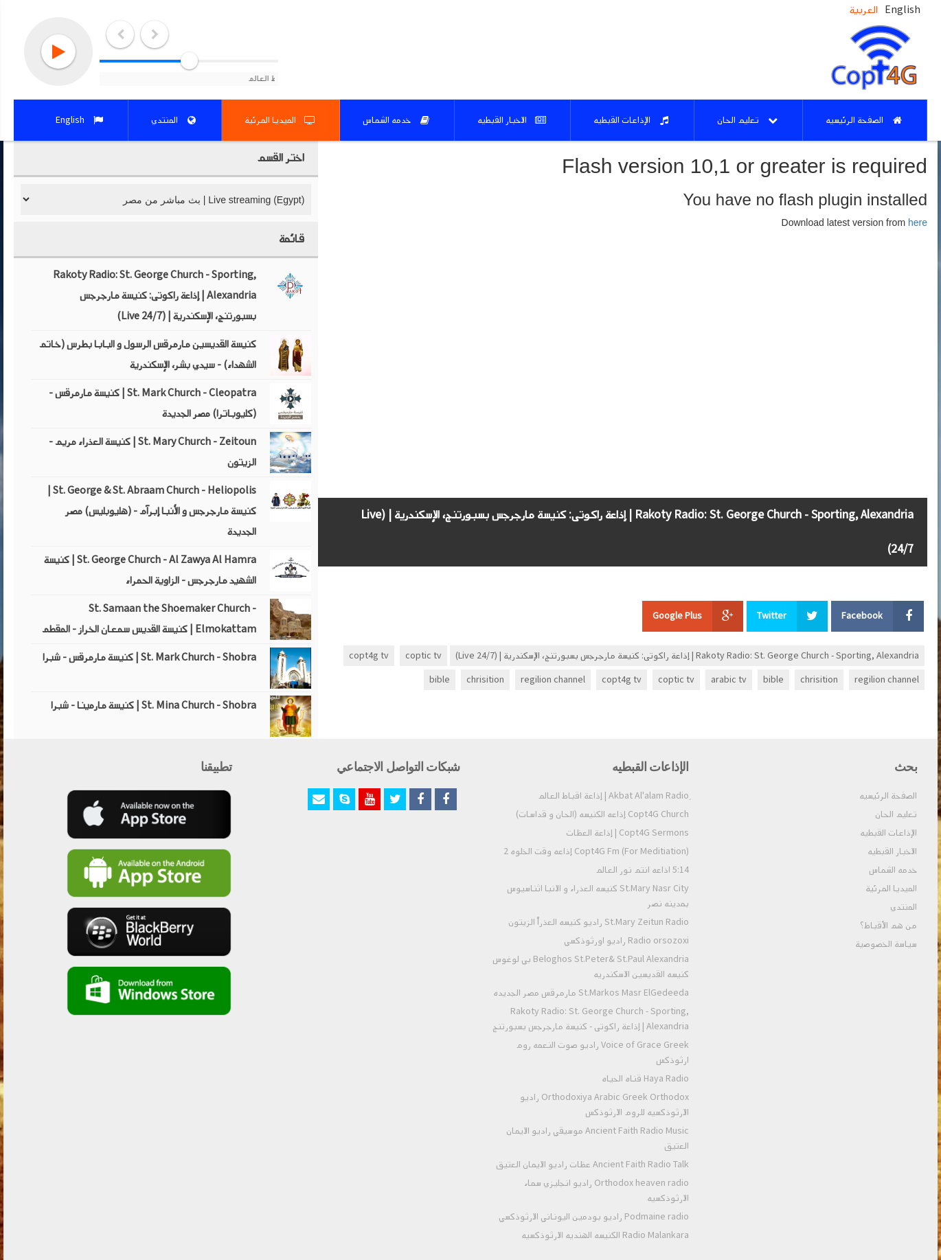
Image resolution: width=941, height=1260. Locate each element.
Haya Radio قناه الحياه (645, 1079)
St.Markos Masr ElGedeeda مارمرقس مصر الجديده (591, 993)
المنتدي (903, 907)
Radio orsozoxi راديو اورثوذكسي (626, 941)
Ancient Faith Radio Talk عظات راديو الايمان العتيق (592, 1164)
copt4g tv (369, 656)
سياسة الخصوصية (886, 944)
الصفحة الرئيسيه (888, 796)
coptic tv (423, 656)
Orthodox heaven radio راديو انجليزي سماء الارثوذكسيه (606, 1190)
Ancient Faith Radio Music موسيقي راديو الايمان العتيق (597, 1138)
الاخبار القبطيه (892, 851)
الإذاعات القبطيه (888, 833)
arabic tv (729, 680)
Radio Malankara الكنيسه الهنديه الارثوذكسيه (605, 1235)
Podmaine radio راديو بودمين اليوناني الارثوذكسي (594, 1217)
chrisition (819, 680)
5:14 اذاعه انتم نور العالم (642, 870)
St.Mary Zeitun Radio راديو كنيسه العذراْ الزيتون (598, 922)
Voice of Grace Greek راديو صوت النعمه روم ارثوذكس (602, 1052)
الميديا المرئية (891, 888)
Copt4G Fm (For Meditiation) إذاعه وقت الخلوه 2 (596, 851)
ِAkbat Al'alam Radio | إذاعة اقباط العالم (613, 796)
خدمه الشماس (893, 870)
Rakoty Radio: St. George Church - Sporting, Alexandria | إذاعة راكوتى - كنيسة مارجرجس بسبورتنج (590, 1019)
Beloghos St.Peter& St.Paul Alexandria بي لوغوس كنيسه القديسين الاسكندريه (590, 967)
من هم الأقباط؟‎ (888, 925)
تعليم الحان (896, 814)
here (917, 222)
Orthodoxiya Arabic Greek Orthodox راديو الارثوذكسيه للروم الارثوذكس (604, 1105)
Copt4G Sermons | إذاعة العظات (627, 833)
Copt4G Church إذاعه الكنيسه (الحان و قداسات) (602, 814)
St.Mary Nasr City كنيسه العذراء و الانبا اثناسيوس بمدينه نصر (598, 896)
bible (773, 680)
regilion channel (886, 680)
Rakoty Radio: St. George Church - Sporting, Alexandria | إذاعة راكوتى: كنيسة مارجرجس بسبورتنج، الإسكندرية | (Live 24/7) (687, 656)
